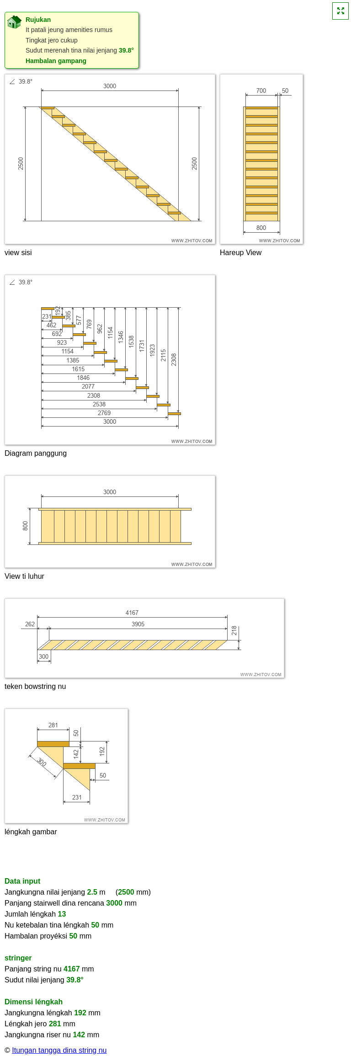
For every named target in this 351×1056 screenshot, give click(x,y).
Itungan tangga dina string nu (59, 1050)
